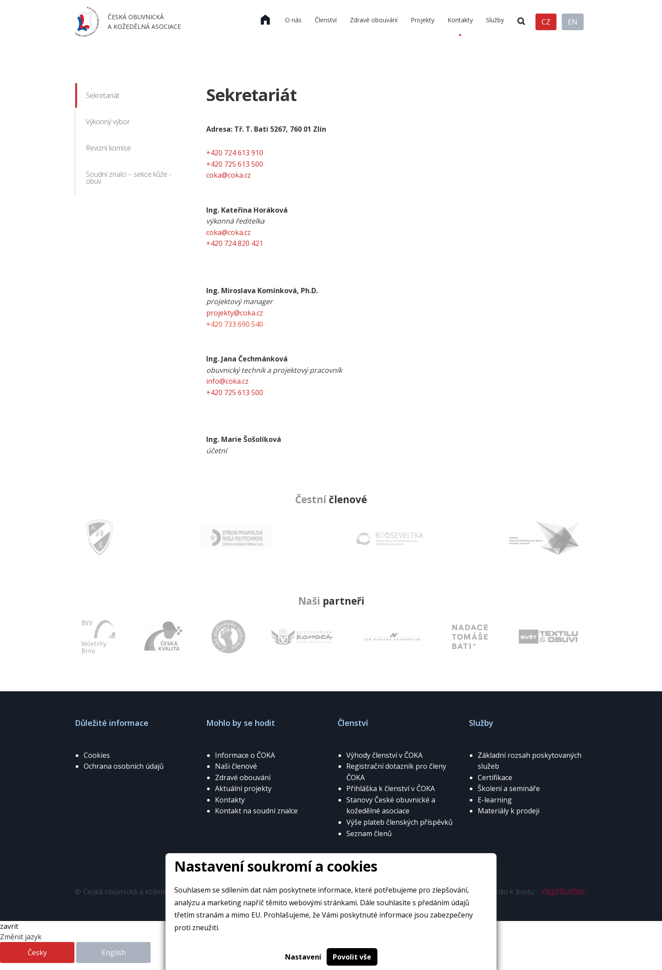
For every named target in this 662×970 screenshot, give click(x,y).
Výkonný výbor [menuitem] (108, 121)
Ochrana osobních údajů (124, 766)
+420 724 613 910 (234, 153)
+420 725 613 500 (234, 164)
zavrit (9, 926)
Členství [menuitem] (326, 20)
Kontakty (230, 800)
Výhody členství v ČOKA (384, 755)
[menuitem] (265, 20)
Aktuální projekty (243, 788)
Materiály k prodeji (508, 811)
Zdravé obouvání (243, 777)
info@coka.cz (227, 381)
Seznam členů (369, 833)
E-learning (495, 800)
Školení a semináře (509, 788)
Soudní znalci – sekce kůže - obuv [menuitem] (128, 177)
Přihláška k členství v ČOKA (390, 788)
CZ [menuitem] (546, 22)
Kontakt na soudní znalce (256, 811)
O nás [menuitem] (293, 20)
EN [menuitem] (572, 22)
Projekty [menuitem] (422, 20)
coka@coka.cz (228, 175)
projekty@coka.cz (234, 313)
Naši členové (236, 766)
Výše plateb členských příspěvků (399, 822)
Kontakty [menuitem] (460, 20)
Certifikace (495, 777)
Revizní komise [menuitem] (108, 148)
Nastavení (303, 957)
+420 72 (219, 243)
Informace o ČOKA (245, 755)
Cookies (97, 755)
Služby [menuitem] (495, 20)
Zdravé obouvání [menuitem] (374, 20)
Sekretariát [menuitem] (103, 95)
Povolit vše (352, 957)
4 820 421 (247, 243)
